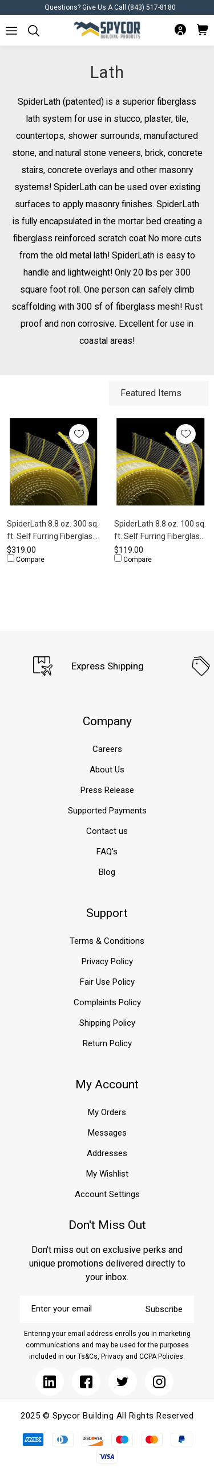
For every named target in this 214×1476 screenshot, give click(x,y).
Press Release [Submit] (107, 790)
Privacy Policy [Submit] (107, 961)
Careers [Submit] (107, 749)
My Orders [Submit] (107, 1112)
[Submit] (11, 30)
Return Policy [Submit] (107, 1043)
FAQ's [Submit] (107, 851)
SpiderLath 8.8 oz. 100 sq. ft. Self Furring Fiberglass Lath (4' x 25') (160, 530)
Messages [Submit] (107, 1133)
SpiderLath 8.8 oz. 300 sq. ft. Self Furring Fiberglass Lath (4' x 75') (53, 530)
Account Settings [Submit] (107, 1194)
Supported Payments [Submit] (107, 810)
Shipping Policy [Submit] (107, 1023)
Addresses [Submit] (107, 1153)
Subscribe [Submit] (164, 1309)
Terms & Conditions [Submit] (107, 941)
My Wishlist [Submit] (107, 1174)
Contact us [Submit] (107, 831)
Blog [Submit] (107, 872)
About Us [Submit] (107, 769)
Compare (26, 559)
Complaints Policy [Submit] (107, 1002)
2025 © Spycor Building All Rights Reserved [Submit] (107, 1416)
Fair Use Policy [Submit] (107, 982)
